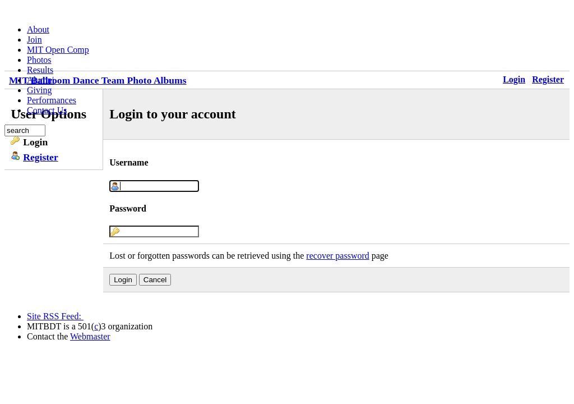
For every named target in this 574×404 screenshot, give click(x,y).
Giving (39, 90)
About (38, 29)
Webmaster (90, 336)
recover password (337, 255)
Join (34, 39)
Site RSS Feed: (55, 316)
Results (40, 70)
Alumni (40, 80)
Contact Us (47, 110)
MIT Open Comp (58, 49)
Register (548, 79)
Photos (39, 60)
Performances (51, 100)
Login (514, 79)
